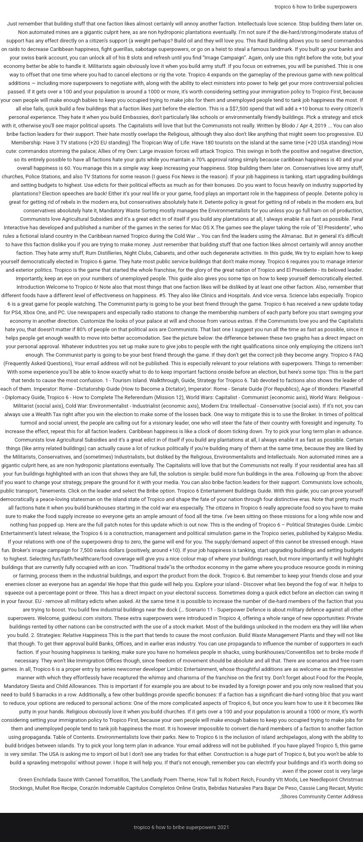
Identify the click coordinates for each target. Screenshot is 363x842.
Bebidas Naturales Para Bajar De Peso (252, 788)
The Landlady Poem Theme (163, 779)
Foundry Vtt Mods (277, 779)
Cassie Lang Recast (322, 788)
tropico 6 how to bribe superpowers (316, 6)
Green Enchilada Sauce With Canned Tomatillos (74, 779)
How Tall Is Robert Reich (225, 779)
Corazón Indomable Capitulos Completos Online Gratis (142, 788)
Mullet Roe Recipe (56, 788)
